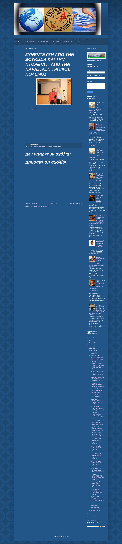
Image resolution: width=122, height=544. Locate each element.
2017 (91, 340)
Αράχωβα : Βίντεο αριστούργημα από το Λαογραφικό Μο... (98, 434)
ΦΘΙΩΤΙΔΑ (72, 44)
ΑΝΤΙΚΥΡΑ (35, 39)
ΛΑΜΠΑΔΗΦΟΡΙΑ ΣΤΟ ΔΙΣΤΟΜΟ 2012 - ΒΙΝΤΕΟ (100, 199)
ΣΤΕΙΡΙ (57, 44)
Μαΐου (93, 353)
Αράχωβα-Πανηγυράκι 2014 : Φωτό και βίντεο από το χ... (97, 378)
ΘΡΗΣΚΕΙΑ (18, 41)
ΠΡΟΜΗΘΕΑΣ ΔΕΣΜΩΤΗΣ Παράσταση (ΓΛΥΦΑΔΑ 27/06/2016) (100, 244)
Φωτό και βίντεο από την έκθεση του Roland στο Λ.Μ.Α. (97, 373)
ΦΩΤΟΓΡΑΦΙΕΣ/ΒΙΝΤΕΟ (89, 44)
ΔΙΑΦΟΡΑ (75, 39)
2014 (91, 348)
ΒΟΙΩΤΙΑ (69, 39)
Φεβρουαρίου (95, 507)
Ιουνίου (93, 350)
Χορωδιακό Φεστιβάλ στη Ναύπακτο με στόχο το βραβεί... (97, 428)
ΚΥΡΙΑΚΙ (52, 41)
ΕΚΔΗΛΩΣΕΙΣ (89, 39)
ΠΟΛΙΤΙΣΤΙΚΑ (81, 41)
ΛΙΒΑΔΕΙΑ (58, 41)
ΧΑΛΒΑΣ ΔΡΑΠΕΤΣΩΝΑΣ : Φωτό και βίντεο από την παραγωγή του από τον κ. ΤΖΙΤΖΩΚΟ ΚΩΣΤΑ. (97, 310)
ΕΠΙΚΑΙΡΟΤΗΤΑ (98, 39)
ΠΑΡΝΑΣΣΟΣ (66, 41)
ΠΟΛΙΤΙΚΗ (73, 41)
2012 (91, 516)
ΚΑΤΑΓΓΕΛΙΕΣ (44, 41)
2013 (91, 513)
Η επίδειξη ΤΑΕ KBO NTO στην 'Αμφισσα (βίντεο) (97, 359)
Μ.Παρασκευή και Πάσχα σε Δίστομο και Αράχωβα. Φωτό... (98, 408)
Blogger (67, 536)
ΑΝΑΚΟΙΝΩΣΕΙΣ (26, 39)
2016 (91, 343)
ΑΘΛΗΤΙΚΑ (18, 39)
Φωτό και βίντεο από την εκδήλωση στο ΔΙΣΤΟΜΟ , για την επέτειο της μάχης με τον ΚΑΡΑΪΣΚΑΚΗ (97, 129)
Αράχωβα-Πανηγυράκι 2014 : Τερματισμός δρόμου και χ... (97, 390)
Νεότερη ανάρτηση (31, 203)
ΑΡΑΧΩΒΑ (42, 39)
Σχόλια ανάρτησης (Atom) (41, 206)
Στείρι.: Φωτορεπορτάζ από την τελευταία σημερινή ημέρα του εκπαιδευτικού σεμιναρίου (97, 262)
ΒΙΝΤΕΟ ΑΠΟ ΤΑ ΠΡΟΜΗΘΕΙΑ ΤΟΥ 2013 (97, 416)
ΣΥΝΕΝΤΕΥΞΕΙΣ (64, 44)
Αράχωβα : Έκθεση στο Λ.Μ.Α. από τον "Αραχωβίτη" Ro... (98, 422)
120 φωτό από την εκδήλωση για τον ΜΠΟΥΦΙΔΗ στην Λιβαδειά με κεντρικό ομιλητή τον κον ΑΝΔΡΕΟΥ (97, 220)
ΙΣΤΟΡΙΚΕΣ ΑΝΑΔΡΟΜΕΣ (28, 41)
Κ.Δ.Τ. (38, 41)
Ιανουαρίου (94, 510)
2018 (91, 337)
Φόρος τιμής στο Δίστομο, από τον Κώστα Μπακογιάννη (97, 384)
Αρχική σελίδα (53, 203)
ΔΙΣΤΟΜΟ (82, 39)
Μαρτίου (93, 505)
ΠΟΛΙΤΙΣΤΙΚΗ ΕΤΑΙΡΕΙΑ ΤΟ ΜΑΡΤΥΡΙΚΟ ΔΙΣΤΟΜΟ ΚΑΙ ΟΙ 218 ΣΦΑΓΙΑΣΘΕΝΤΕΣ (34, 44)
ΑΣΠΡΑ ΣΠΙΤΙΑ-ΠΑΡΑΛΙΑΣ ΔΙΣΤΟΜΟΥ (56, 39)
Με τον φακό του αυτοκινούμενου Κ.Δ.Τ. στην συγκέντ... (98, 470)
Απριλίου (94, 355)
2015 (91, 345)
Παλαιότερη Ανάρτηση (75, 203)
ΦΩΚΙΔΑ (80, 44)
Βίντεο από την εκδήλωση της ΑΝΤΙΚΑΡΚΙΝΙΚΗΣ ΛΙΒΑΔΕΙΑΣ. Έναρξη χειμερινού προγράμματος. (97, 285)
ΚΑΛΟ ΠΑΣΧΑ (95, 412)
